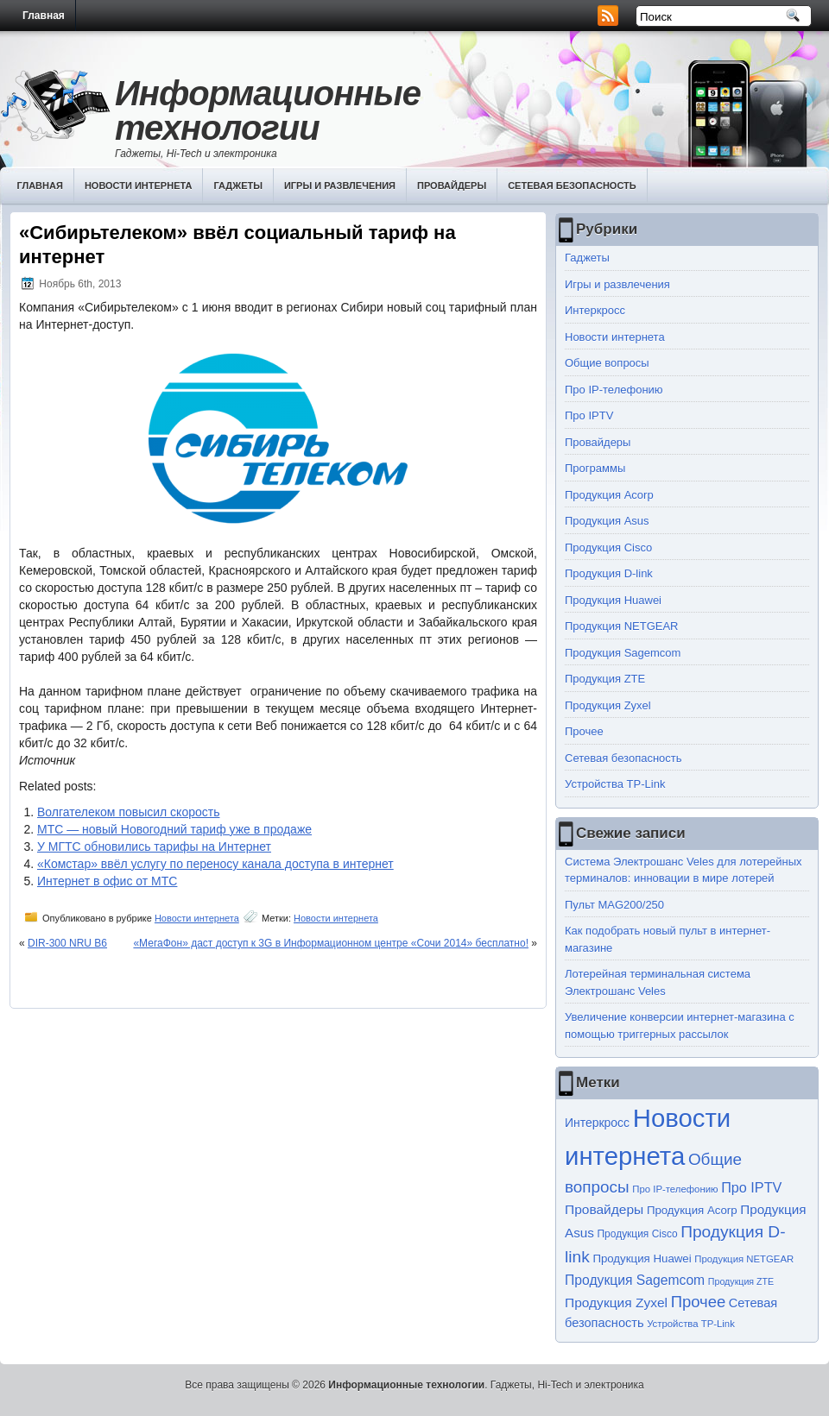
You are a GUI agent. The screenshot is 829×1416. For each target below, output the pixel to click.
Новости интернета (139, 185)
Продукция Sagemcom (622, 652)
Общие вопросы (607, 362)
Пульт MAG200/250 (614, 904)
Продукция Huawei (613, 600)
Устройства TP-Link (615, 783)
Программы (595, 468)
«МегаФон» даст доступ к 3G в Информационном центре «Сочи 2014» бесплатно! (330, 943)
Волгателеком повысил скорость (128, 812)
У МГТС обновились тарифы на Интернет (154, 846)
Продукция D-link (609, 573)
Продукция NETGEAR (622, 626)
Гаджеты (238, 185)
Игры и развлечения (340, 185)
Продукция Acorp (609, 494)
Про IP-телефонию (614, 389)
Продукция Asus (607, 520)
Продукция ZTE (605, 678)
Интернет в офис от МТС (107, 881)
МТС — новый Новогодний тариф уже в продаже (174, 829)
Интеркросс (595, 310)
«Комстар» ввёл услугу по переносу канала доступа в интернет (215, 864)
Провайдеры (451, 185)
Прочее (584, 731)
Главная (43, 15)
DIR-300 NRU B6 (67, 943)
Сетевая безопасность (572, 185)
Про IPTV (589, 415)
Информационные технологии (268, 110)
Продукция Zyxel (608, 705)
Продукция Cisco (608, 547)
